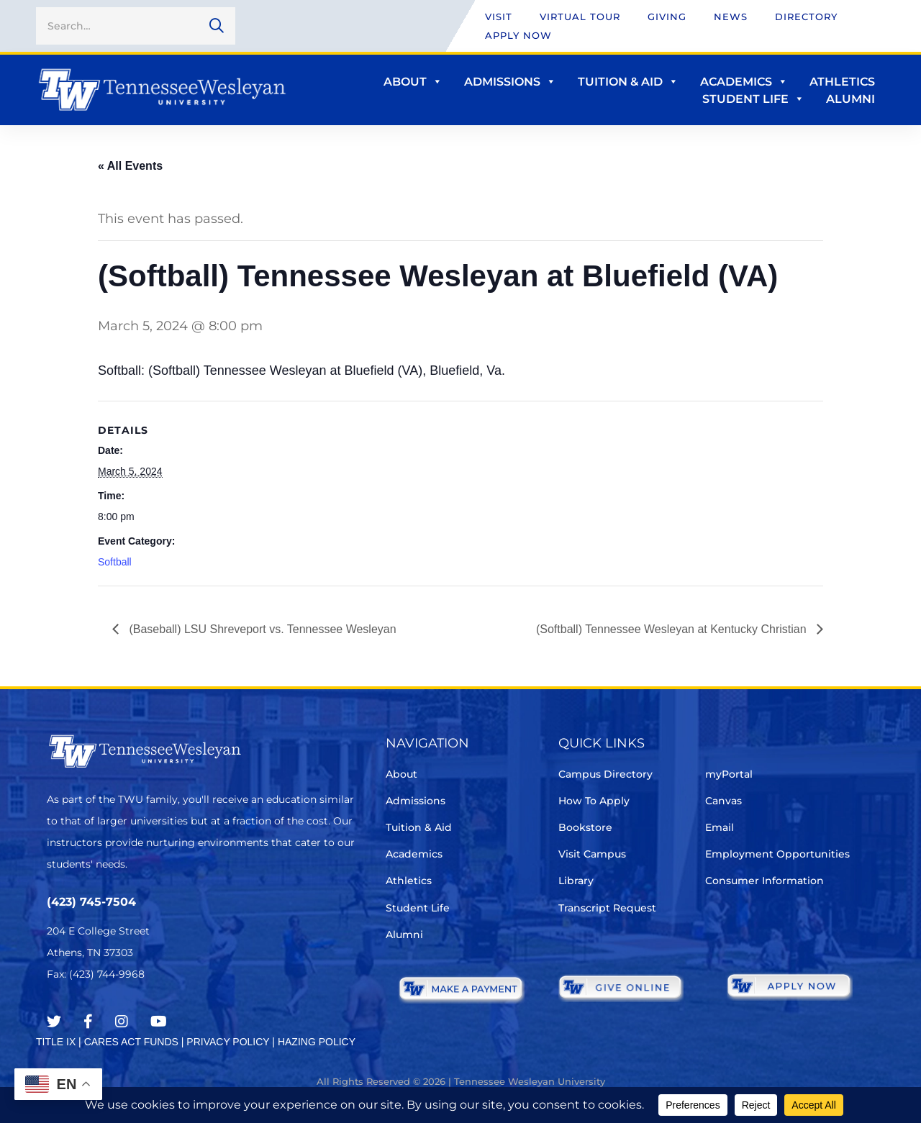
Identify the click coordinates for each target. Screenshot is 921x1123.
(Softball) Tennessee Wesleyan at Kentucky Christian (672, 629)
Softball (115, 562)
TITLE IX (56, 1041)
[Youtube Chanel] (158, 1021)
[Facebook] (88, 1021)
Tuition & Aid (628, 81)
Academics (744, 81)
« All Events (130, 166)
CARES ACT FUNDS (131, 1041)
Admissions (510, 81)
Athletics (842, 81)
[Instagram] (121, 1021)
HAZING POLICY (316, 1041)
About (413, 81)
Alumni (850, 99)
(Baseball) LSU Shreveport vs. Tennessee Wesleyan (261, 629)
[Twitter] (54, 1021)
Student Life (753, 99)
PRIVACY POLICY (227, 1041)
